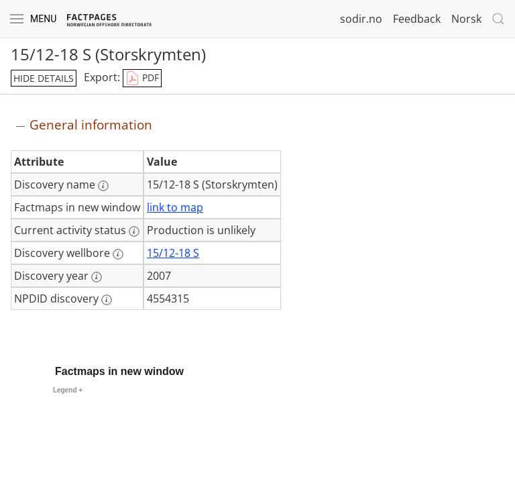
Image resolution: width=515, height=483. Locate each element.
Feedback (417, 18)
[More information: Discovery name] (103, 185)
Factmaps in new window (119, 371)
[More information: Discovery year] (96, 277)
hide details (43, 78)
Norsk (466, 18)
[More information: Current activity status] (134, 231)
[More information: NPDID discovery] (106, 299)
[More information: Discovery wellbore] (118, 254)
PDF (142, 78)
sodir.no (361, 18)
